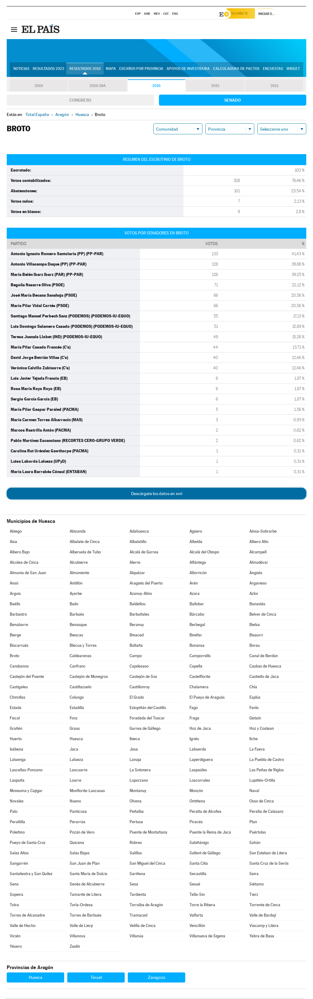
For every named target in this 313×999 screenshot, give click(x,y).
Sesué (195, 885)
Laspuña (17, 781)
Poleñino (17, 833)
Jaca (74, 750)
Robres (136, 843)
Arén (194, 584)
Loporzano (139, 781)
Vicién (15, 937)
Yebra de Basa (261, 937)
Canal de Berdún (263, 656)
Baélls (15, 605)
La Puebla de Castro (266, 760)
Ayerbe (76, 594)
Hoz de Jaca (200, 729)
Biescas (76, 636)
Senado (232, 101)
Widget (293, 70)
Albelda (196, 542)
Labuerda (198, 750)
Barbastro (18, 615)
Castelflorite (200, 677)
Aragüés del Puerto (146, 584)
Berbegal (197, 625)
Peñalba (137, 812)
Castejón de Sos (143, 677)
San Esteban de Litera (268, 854)
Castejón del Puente (27, 677)
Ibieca (135, 739)
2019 (38, 86)
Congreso (80, 101)
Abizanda (78, 532)
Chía (253, 688)
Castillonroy (140, 688)
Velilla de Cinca (143, 926)
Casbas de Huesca (265, 667)
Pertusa (136, 822)
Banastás (257, 605)
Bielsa (254, 625)
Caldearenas (80, 656)
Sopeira (16, 895)
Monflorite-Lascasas (87, 791)
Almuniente (79, 573)
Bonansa (197, 646)
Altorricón (198, 573)
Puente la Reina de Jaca (210, 833)
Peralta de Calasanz (266, 812)
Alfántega (198, 563)
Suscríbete (244, 14)
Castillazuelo (80, 688)
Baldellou (137, 605)
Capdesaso (139, 667)
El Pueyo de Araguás (207, 698)
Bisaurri (256, 636)
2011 (274, 86)
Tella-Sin (197, 895)
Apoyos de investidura (188, 70)
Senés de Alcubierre (87, 885)
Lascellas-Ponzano (26, 771)
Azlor (253, 594)
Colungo (77, 698)
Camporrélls (200, 656)
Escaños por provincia (141, 70)
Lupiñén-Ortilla (262, 781)
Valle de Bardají (262, 916)
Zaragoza (156, 978)
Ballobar (197, 605)
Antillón (76, 584)
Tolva (14, 905)
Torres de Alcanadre (27, 916)
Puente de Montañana (148, 833)
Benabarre (19, 625)
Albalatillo (138, 542)
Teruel (96, 978)
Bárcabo (197, 615)
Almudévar (258, 563)
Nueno (75, 802)
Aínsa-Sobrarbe (263, 532)
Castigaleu (19, 688)
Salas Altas (19, 854)
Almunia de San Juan (28, 573)
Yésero (16, 947)
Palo (13, 812)
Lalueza (76, 760)
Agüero (196, 532)
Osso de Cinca (261, 802)
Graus (75, 729)
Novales (17, 802)
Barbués (77, 615)
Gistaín (255, 719)
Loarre (75, 781)
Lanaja (135, 760)
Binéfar (196, 636)
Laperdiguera (201, 760)
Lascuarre (78, 771)
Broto (14, 656)
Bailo (74, 605)
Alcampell (258, 553)
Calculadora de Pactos (236, 70)
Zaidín (75, 947)
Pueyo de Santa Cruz (28, 843)
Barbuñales (139, 615)
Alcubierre (79, 563)
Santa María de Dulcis (88, 874)
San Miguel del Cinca (147, 864)
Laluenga (18, 760)
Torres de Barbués (85, 916)
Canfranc (78, 667)
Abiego (16, 532)
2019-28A (97, 86)
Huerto (16, 739)
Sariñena (137, 874)
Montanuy (138, 791)
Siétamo (256, 885)
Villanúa (136, 937)
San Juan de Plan (85, 864)
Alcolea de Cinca (24, 563)
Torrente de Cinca (264, 905)
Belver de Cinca (262, 615)
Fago (194, 708)
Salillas (136, 854)
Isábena (16, 750)
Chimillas (17, 698)
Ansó (14, 584)
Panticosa (78, 812)
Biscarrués (19, 646)
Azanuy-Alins (141, 594)
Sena (14, 885)
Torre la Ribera (202, 905)
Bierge (15, 636)
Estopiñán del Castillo (148, 708)
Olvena (136, 802)
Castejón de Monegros (89, 677)
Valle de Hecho (22, 926)
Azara (195, 594)
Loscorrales (200, 781)
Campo (136, 656)
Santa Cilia (199, 864)
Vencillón (197, 926)
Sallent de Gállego (205, 854)
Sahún (254, 843)
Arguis (15, 594)
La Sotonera (140, 771)
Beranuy (137, 625)
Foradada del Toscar (147, 719)
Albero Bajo (20, 553)
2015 (215, 86)
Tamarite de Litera (85, 895)
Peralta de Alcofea (205, 812)
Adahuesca (139, 532)
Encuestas (273, 70)
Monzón (196, 791)
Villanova (77, 937)
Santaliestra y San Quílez (31, 874)
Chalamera (199, 688)
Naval (254, 791)
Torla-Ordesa (81, 905)
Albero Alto (258, 542)
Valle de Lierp (81, 926)
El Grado (137, 698)
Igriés (194, 739)
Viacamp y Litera (263, 926)
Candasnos (19, 667)
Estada (15, 708)
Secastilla (198, 874)
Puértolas (257, 833)
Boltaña (136, 646)
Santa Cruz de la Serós (269, 864)
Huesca (76, 739)
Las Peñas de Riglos (266, 771)
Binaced (137, 636)
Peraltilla (17, 822)
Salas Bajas (80, 854)
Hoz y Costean (261, 729)
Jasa (134, 750)
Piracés (196, 822)
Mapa (111, 70)
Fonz (74, 719)
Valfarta (196, 916)
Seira (254, 874)
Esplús (254, 698)
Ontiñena (197, 802)
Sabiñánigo (199, 843)
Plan (253, 822)
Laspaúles (198, 771)
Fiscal (15, 719)
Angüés (255, 573)
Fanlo (254, 708)
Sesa (134, 885)
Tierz (253, 895)
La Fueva (257, 750)
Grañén (16, 729)
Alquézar (137, 573)
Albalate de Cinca (85, 542)
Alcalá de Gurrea (144, 553)
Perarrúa (77, 822)
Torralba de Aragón (146, 905)
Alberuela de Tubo (85, 553)
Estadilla (77, 708)
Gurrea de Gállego (145, 729)
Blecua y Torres (83, 646)
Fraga (194, 719)
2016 (156, 86)
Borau (254, 646)
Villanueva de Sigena (207, 937)
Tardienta (138, 895)
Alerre (135, 563)
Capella (196, 667)
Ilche (253, 739)
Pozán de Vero (82, 833)
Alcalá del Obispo (204, 553)
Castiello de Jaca (264, 677)
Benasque (78, 625)
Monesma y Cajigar (26, 791)
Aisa (13, 542)
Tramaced (138, 916)
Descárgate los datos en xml (156, 494)
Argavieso (258, 584)
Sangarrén (19, 864)
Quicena (77, 843)
